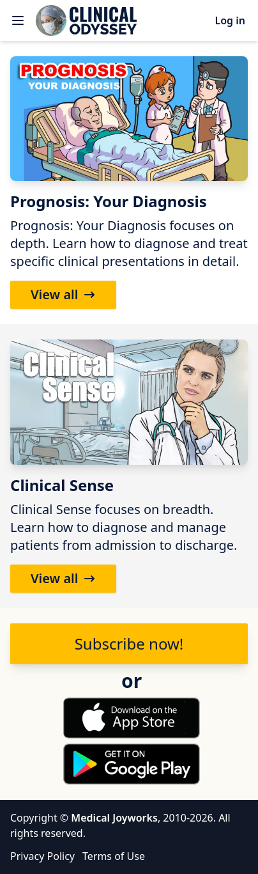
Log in (230, 20)
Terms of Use (113, 856)
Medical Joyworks (114, 818)
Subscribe (129, 643)
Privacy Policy (42, 856)
